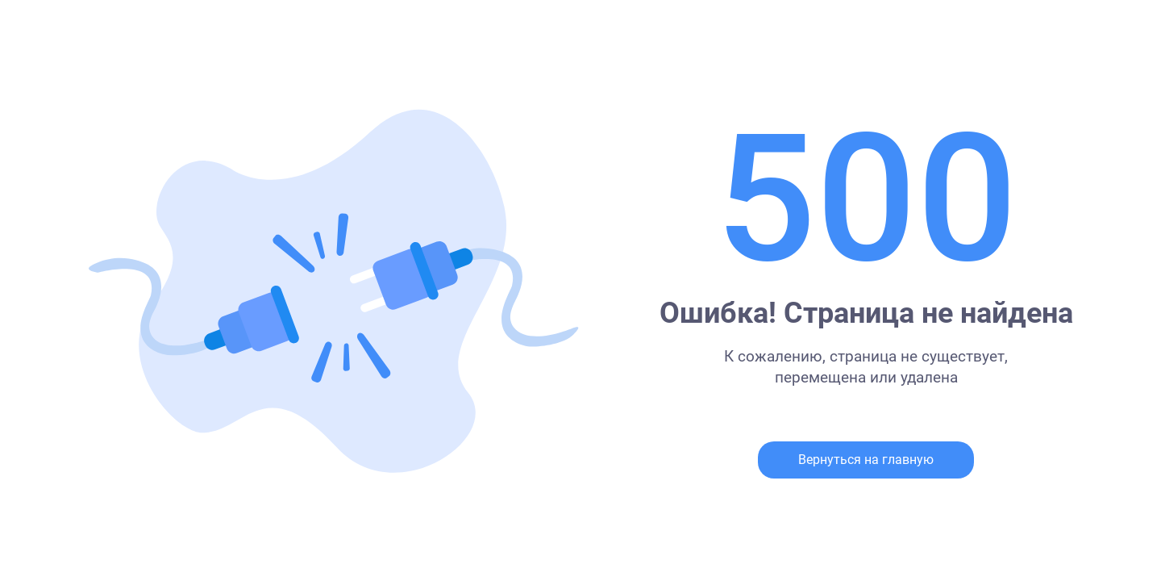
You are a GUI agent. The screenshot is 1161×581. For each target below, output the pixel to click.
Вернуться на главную (866, 459)
